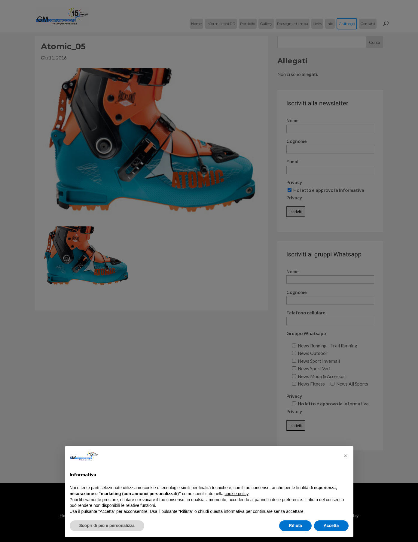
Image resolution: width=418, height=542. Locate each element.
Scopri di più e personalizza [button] (107, 525)
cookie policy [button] (236, 493)
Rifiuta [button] (295, 525)
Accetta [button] (331, 525)
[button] (345, 456)
